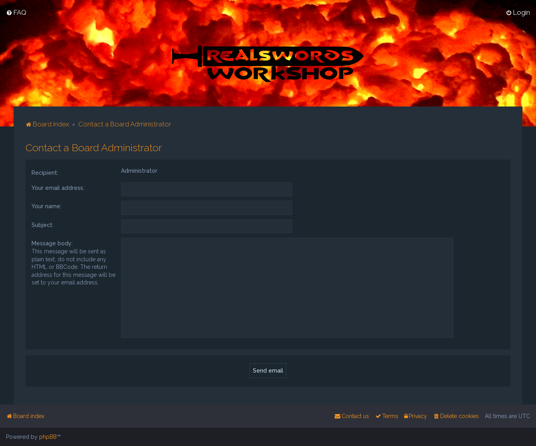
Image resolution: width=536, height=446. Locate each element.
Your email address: (58, 187)
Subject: (43, 224)
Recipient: (45, 172)
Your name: (47, 206)
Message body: (52, 243)
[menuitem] (16, 12)
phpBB (48, 437)
